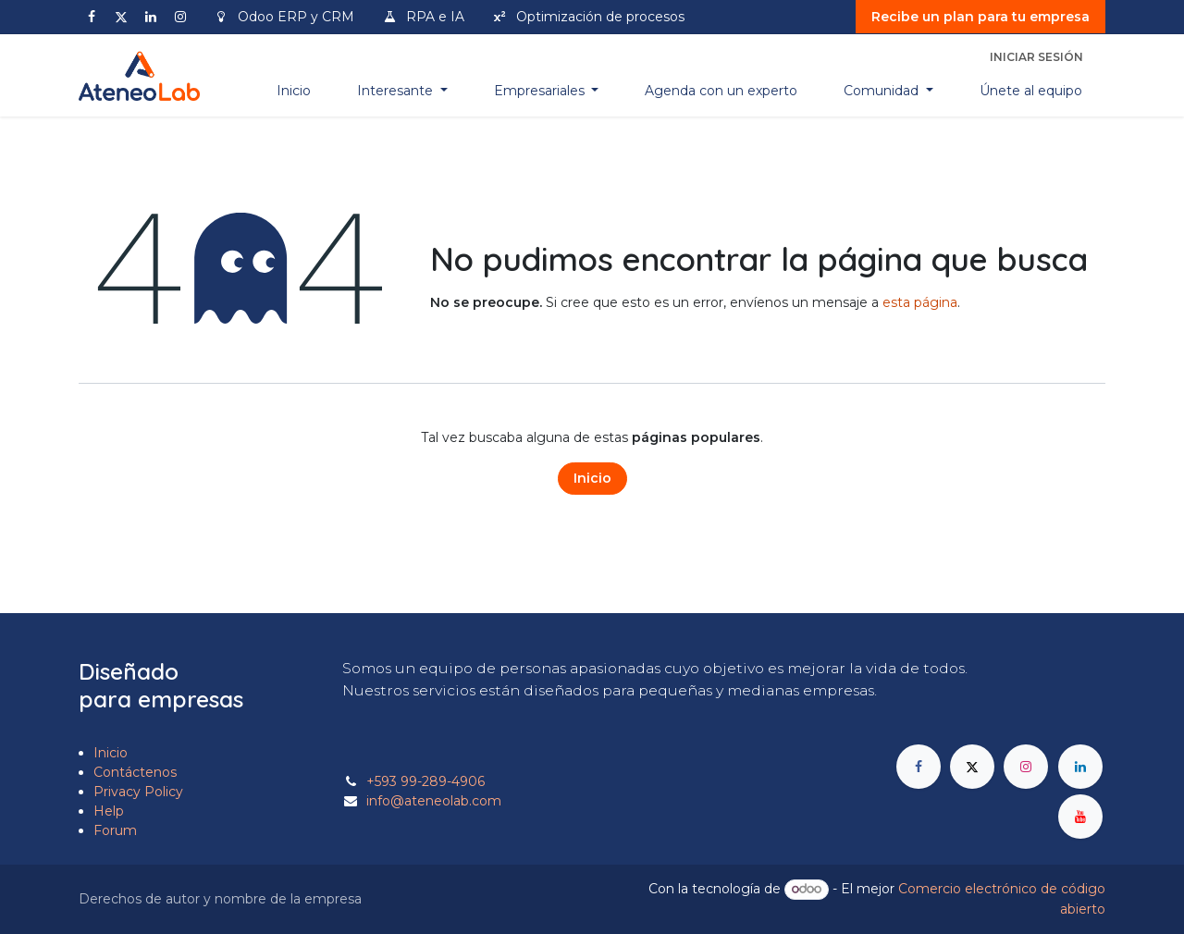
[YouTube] (1080, 816)
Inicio (592, 478)
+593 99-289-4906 (425, 781)
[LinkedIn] (151, 17)
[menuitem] (293, 91)
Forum (115, 830)
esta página (919, 302)
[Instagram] (180, 17)
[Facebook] (92, 17)
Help (108, 811)
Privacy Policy (138, 791)
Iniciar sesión (1036, 57)
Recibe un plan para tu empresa (980, 16)
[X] (121, 17)
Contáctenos (135, 772)
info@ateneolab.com (433, 801)
